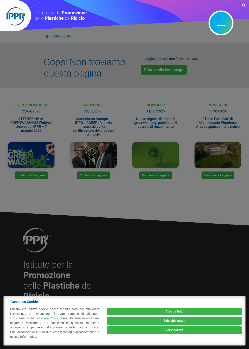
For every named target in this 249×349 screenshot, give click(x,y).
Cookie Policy (49, 318)
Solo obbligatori (174, 321)
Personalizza (174, 330)
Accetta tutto (174, 311)
